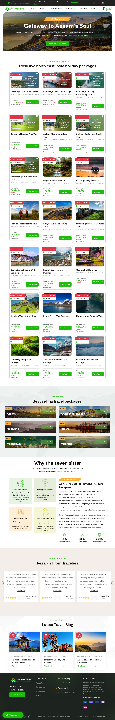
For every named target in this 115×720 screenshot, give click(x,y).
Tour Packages (56, 9)
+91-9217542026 (63, 682)
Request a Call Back (57, 44)
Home (33, 9)
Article (38, 695)
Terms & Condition (99, 716)
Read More (21, 591)
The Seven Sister (19, 656)
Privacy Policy (83, 716)
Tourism (63, 656)
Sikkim (30, 656)
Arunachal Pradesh (73, 414)
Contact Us (40, 687)
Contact (83, 9)
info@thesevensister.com (19, 4)
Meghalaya (14, 444)
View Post (17, 666)
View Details (47, 412)
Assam (11, 414)
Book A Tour (17, 694)
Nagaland (13, 429)
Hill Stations (98, 656)
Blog (93, 9)
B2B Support (41, 691)
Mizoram (66, 444)
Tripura (65, 429)
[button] (11, 37)
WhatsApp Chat (13, 715)
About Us (39, 683)
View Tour (32, 102)
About (42, 9)
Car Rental (70, 9)
